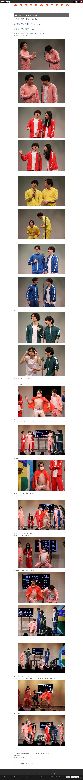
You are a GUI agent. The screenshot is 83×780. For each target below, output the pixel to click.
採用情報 (56, 773)
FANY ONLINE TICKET (27, 24)
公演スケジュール (24, 23)
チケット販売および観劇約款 (49, 773)
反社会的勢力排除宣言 (38, 773)
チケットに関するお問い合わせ (47, 772)
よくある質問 (37, 772)
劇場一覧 (32, 772)
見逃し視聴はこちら (18, 755)
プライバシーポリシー (28, 773)
